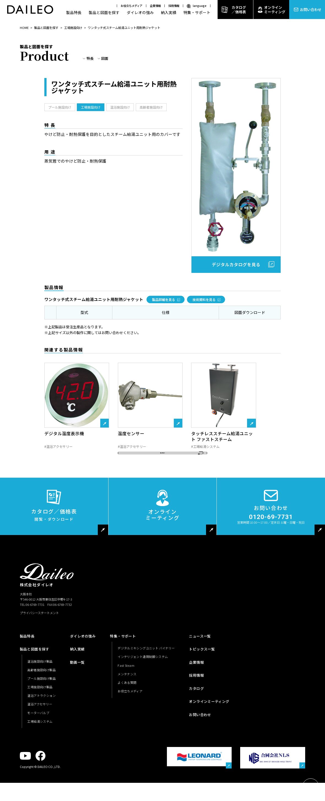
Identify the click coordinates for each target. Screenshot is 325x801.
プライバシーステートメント (39, 643)
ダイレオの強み (140, 12)
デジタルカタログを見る (236, 264)
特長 (90, 58)
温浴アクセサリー (39, 734)
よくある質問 (127, 712)
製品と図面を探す (104, 12)
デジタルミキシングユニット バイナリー (146, 678)
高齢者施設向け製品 (41, 700)
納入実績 (168, 12)
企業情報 (155, 6)
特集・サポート (196, 12)
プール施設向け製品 (41, 708)
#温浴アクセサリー (58, 446)
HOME (24, 27)
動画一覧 (77, 692)
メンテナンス (127, 704)
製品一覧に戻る (162, 478)
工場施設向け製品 (39, 717)
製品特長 (74, 12)
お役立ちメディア (131, 6)
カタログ (196, 718)
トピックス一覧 (202, 679)
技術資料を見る (204, 299)
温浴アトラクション (41, 725)
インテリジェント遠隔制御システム (143, 686)
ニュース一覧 (200, 666)
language (200, 6)
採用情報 (173, 6)
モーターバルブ (38, 742)
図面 (104, 58)
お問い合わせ (310, 9)
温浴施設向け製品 (39, 691)
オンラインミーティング (274, 9)
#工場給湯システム (205, 446)
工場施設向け (73, 27)
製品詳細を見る (163, 299)
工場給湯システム (39, 751)
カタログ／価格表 (239, 9)
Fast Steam (126, 695)
